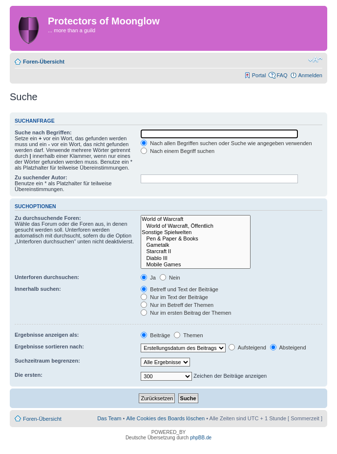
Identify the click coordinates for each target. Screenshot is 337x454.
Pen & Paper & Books (196, 239)
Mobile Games (196, 264)
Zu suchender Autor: (41, 177)
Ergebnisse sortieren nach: (49, 346)
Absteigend (288, 347)
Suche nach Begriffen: (43, 132)
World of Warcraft (196, 219)
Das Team (109, 418)
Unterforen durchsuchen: (47, 277)
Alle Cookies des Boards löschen (165, 418)
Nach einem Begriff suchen (177, 151)
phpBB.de (200, 437)
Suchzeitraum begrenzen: (47, 361)
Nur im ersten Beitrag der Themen (186, 313)
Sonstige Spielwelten (196, 232)
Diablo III (196, 258)
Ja (148, 278)
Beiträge (155, 335)
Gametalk (196, 245)
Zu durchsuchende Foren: (48, 218)
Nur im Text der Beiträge (174, 297)
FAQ (281, 75)
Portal (259, 75)
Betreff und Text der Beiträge (179, 289)
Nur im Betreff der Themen (177, 305)
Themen (188, 335)
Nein (170, 278)
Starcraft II (196, 251)
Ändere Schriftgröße (315, 59)
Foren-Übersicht (43, 62)
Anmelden (310, 75)
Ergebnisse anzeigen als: (47, 335)
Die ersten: (28, 375)
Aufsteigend (247, 347)
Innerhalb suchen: (38, 289)
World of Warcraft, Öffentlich (196, 226)
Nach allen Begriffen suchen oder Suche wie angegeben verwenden (226, 143)
